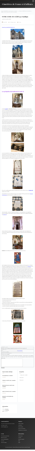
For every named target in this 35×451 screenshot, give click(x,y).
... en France (20, 11)
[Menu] (33, 1)
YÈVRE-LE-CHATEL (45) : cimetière (9, 381)
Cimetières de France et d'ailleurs (17, 4)
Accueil (2, 11)
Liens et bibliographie (4, 440)
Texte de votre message (5, 354)
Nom (2, 350)
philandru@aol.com (4, 428)
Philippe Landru (13, 22)
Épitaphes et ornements (22, 431)
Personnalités (20, 428)
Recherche (21, 381)
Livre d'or (2, 442)
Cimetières (20, 426)
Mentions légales (21, 440)
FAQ (19, 442)
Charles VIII (31, 190)
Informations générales (5, 437)
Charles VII (5, 214)
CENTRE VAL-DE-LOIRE (26, 11)
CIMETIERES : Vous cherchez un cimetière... (11, 11)
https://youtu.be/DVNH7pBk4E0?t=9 (8, 27)
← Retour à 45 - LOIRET (23, 376)
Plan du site (20, 437)
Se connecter (20, 350)
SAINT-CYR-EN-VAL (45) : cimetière (9, 392)
